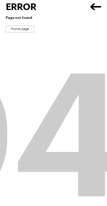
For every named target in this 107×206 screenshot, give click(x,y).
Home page (20, 29)
